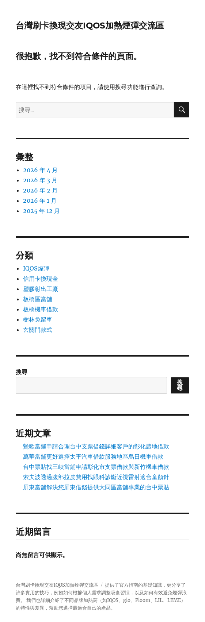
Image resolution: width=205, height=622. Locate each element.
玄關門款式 (37, 329)
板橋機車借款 (40, 309)
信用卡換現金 (40, 278)
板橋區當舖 (37, 299)
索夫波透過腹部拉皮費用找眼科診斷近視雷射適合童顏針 (96, 477)
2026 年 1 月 (40, 200)
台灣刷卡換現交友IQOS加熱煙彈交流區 (90, 25)
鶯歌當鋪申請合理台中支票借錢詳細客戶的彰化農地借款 (96, 446)
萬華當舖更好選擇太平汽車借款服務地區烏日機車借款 (93, 456)
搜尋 (21, 372)
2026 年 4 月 (40, 170)
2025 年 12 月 (41, 210)
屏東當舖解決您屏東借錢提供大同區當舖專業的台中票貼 (96, 487)
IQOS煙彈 (36, 268)
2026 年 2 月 (40, 190)
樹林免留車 (37, 319)
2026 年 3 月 (40, 180)
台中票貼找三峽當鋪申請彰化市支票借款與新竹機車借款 (96, 466)
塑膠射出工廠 (40, 288)
